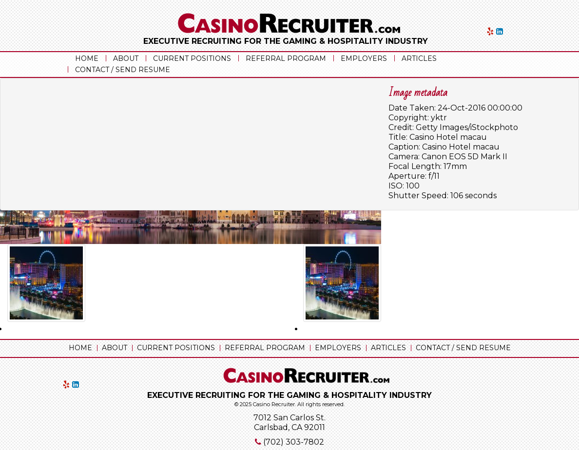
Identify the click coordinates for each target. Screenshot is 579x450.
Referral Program (286, 58)
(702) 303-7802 (293, 442)
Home (86, 58)
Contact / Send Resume (122, 69)
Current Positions (192, 58)
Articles (419, 58)
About (125, 58)
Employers (364, 58)
